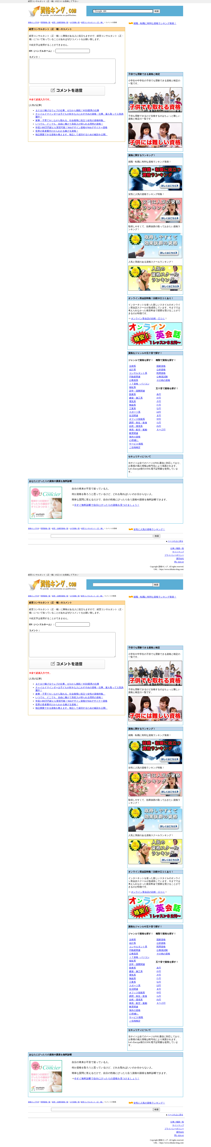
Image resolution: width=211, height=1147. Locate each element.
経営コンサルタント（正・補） (92, 22)
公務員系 (133, 380)
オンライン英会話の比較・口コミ (148, 318)
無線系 (132, 405)
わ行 (159, 426)
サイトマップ (178, 552)
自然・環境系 (136, 426)
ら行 (159, 422)
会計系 (132, 369)
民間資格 (161, 373)
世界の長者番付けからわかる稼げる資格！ (56, 131)
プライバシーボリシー (174, 555)
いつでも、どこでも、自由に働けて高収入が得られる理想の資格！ (69, 124)
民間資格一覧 (45, 22)
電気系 (132, 401)
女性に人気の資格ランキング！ (149, 529)
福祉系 (132, 387)
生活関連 (133, 415)
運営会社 (180, 558)
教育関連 (133, 433)
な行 (159, 408)
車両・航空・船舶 (138, 430)
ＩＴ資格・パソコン (139, 384)
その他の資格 (163, 380)
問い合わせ (179, 562)
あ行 (159, 394)
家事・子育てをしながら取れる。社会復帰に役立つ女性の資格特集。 (70, 120)
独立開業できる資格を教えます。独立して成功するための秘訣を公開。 (71, 134)
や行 (159, 419)
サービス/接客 (136, 444)
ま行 (159, 415)
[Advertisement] (155, 49)
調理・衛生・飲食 (138, 422)
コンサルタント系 (138, 373)
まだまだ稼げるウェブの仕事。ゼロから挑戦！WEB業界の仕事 (67, 110)
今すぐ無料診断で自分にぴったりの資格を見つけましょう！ (106, 505)
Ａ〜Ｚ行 (161, 429)
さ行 (159, 401)
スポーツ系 (134, 412)
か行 (159, 398)
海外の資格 (134, 437)
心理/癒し (134, 440)
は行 (159, 412)
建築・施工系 (136, 398)
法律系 (132, 366)
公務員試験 (162, 377)
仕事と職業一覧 (177, 548)
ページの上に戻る (175, 541)
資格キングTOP (33, 22)
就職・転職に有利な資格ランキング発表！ (154, 23)
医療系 (132, 394)
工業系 (132, 408)
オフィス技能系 (137, 419)
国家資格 (161, 366)
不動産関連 (134, 377)
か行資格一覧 (75, 22)
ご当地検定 (134, 447)
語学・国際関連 (137, 391)
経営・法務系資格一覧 (60, 22)
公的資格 (161, 369)
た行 (159, 405)
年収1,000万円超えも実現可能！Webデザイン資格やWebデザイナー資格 (71, 127)
